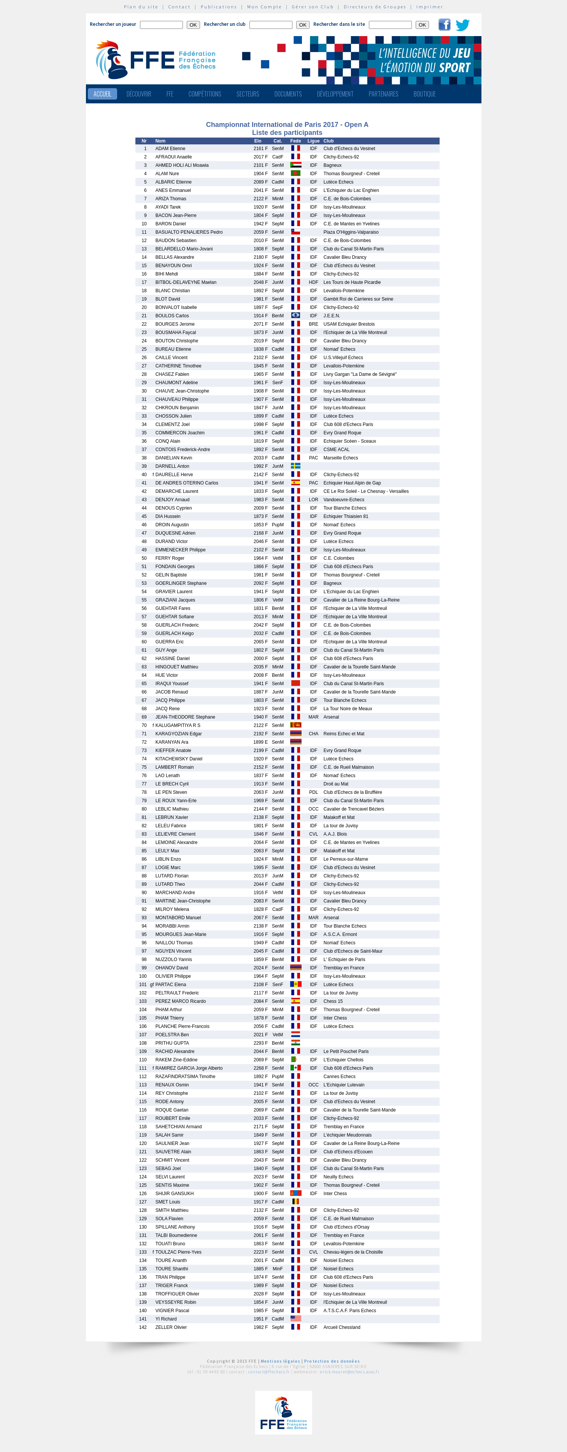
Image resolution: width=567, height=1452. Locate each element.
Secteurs (248, 93)
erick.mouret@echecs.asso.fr (349, 1371)
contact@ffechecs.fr (269, 1371)
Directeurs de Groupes (375, 7)
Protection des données (332, 1361)
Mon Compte (264, 7)
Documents (288, 93)
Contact (179, 7)
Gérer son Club (313, 7)
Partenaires (384, 93)
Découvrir (139, 93)
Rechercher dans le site (339, 24)
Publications (219, 7)
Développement (335, 93)
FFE (170, 93)
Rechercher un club (225, 24)
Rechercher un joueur (113, 24)
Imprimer (429, 7)
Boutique (425, 93)
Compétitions (205, 93)
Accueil (102, 93)
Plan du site (141, 7)
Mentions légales (280, 1361)
